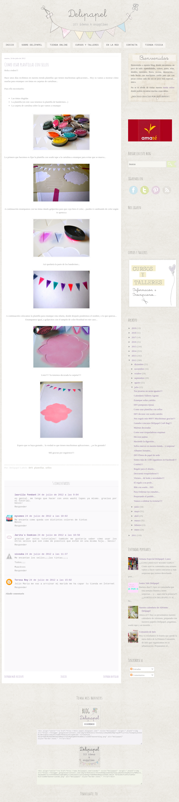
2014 (134, 351)
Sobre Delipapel (32, 45)
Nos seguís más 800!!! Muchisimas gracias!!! (154, 418)
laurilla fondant (26, 494)
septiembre (139, 378)
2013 (134, 355)
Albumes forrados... (143, 450)
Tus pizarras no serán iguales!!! (148, 391)
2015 (134, 346)
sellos (49, 468)
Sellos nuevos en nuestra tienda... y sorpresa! (154, 446)
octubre (138, 373)
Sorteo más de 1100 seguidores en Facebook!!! (155, 459)
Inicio (10, 45)
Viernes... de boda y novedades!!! (149, 478)
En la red (112, 45)
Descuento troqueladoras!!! (146, 473)
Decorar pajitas (141, 437)
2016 (134, 342)
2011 (134, 535)
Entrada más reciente (14, 676)
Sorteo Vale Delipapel (149, 583)
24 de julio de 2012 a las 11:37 (46, 554)
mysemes (19, 516)
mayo (137, 511)
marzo (137, 520)
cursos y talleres (87, 45)
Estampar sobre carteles (144, 400)
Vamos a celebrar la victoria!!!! (148, 501)
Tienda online (59, 45)
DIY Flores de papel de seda (147, 455)
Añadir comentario (15, 593)
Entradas (135, 669)
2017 (134, 337)
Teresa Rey (21, 580)
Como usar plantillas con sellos (148, 409)
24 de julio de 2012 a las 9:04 (58, 494)
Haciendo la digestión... (144, 441)
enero (137, 529)
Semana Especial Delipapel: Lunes (155, 559)
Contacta (131, 45)
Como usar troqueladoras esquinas (149, 432)
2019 (134, 328)
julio (136, 387)
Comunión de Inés (147, 631)
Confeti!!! (138, 464)
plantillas (39, 468)
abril (136, 516)
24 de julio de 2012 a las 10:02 (46, 516)
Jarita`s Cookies (26, 535)
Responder (21, 506)
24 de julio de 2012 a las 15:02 (50, 580)
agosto (137, 382)
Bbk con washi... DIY (144, 487)
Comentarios (137, 675)
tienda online (169, 87)
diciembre (139, 364)
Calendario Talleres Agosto (146, 395)
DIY (31, 468)
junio (137, 506)
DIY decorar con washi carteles (148, 414)
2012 (134, 360)
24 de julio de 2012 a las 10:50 (59, 535)
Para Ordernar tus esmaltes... (147, 491)
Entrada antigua (110, 676)
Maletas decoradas (142, 427)
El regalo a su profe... (143, 482)
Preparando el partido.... (145, 496)
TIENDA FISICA (154, 45)
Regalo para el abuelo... (144, 469)
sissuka (19, 554)
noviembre (139, 369)
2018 (134, 332)
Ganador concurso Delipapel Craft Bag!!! (153, 423)
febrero (138, 525)
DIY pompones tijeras (144, 404)
